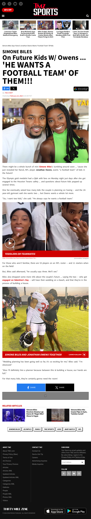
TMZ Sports (49, 429)
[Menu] (3, 16)
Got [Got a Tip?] (8, 10)
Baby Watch (70, 429)
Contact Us (36, 451)
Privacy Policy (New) (10, 454)
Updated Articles (9, 474)
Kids (59, 429)
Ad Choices (7, 461)
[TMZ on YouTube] (74, 473)
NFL (79, 429)
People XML (7, 494)
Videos (5, 500)
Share (31, 387)
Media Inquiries (37, 464)
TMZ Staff (9, 93)
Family (37, 429)
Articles (5, 467)
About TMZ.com (9, 451)
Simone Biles (14, 429)
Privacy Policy (66, 457)
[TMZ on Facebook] (4, 4)
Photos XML (7, 497)
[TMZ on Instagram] (21, 4)
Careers (35, 457)
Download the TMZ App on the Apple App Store (55, 511)
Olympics (27, 429)
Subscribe (82, 462)
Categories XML (8, 484)
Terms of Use (8, 457)
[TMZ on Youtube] (15, 4)
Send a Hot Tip (37, 454)
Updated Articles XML (11, 477)
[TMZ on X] (9, 4)
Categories (7, 481)
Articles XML (7, 471)
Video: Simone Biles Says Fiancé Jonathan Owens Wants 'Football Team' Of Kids (19, 258)
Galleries (6, 487)
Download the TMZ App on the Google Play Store (76, 511)
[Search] (87, 16)
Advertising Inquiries (39, 461)
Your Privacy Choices (10, 464)
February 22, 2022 (16, 96)
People (5, 491)
